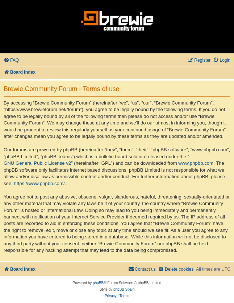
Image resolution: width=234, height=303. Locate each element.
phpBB (98, 283)
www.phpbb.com (195, 163)
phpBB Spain (123, 289)
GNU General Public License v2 (37, 163)
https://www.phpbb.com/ (39, 183)
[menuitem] (11, 60)
